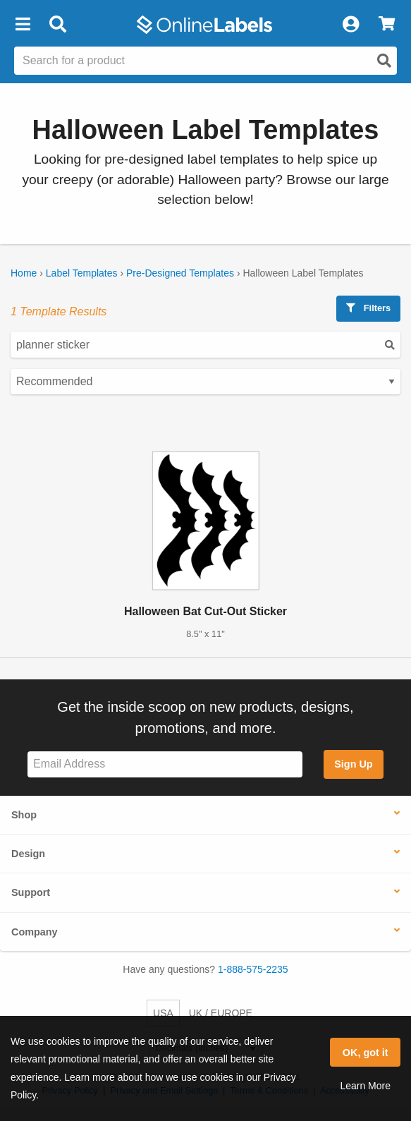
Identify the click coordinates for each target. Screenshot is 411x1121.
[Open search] (384, 60)
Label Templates (82, 273)
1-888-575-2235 (253, 969)
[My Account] (350, 24)
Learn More (365, 1085)
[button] (22, 24)
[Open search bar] (57, 24)
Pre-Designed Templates (180, 273)
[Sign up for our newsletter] (164, 764)
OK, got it (365, 1052)
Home (24, 273)
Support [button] (30, 892)
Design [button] (28, 853)
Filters (368, 308)
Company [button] (34, 932)
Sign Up (353, 764)
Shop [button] (24, 814)
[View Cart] (386, 25)
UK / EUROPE (220, 1013)
